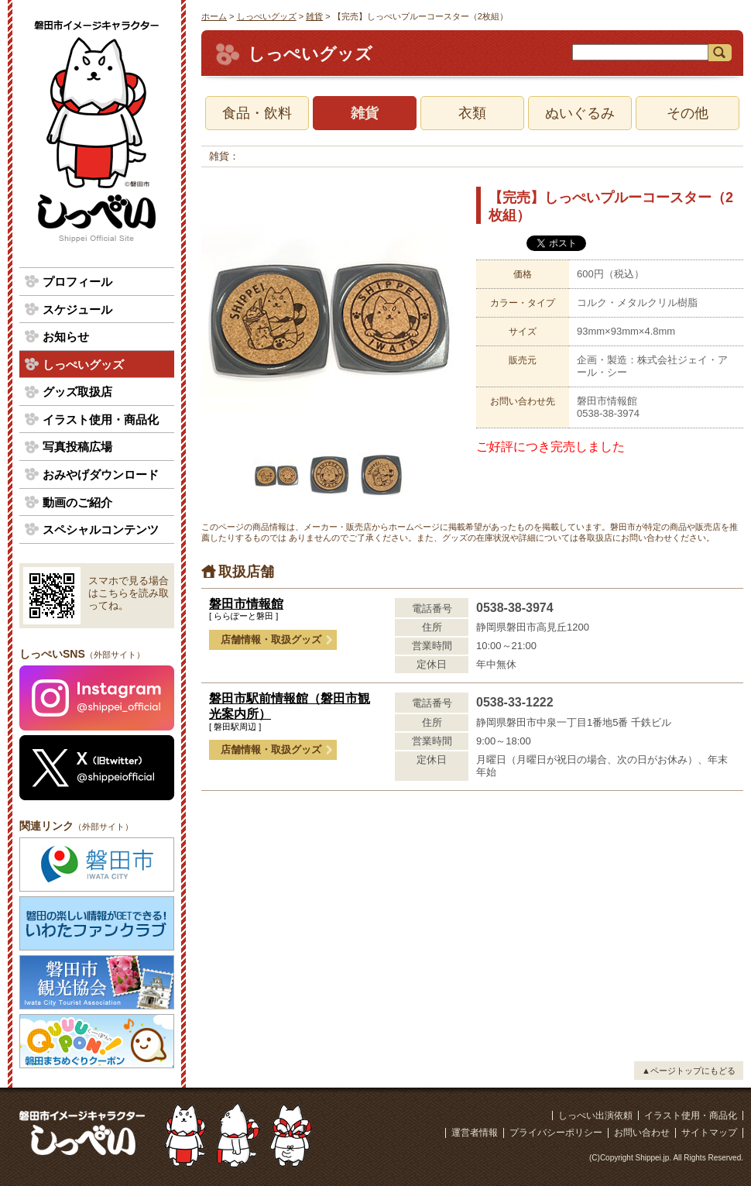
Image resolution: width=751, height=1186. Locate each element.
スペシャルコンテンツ (101, 529)
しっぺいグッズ (267, 16)
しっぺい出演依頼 (595, 1115)
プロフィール (77, 281)
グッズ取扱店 (77, 391)
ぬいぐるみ (580, 113)
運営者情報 (474, 1132)
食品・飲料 (257, 113)
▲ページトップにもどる (689, 1070)
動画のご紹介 (77, 502)
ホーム (214, 16)
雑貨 (314, 16)
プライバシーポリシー (555, 1132)
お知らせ (66, 336)
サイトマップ (709, 1132)
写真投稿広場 (77, 446)
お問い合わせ (642, 1132)
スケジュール (77, 309)
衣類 (472, 113)
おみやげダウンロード (101, 474)
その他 (687, 113)
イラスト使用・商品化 (101, 419)
